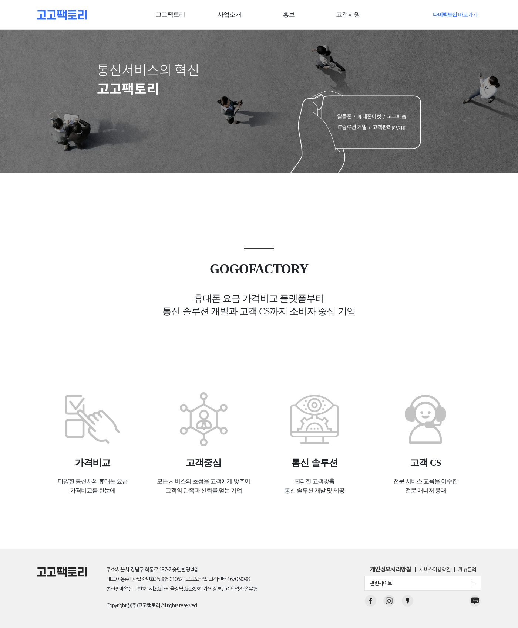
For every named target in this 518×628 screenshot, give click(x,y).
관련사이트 (423, 584)
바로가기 (455, 14)
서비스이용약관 (434, 569)
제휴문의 (467, 569)
